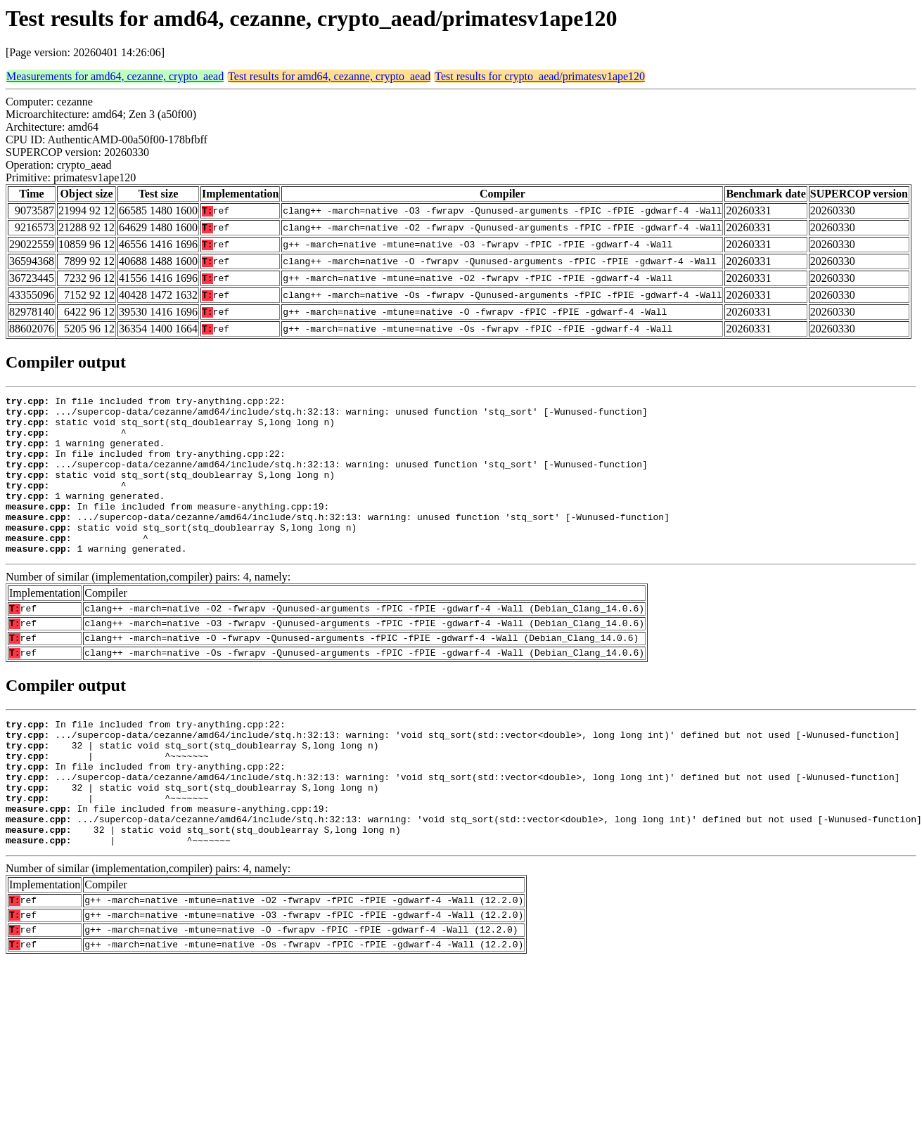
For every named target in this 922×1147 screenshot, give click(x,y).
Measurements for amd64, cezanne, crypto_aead (115, 76)
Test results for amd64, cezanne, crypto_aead (329, 76)
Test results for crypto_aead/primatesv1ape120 (540, 76)
